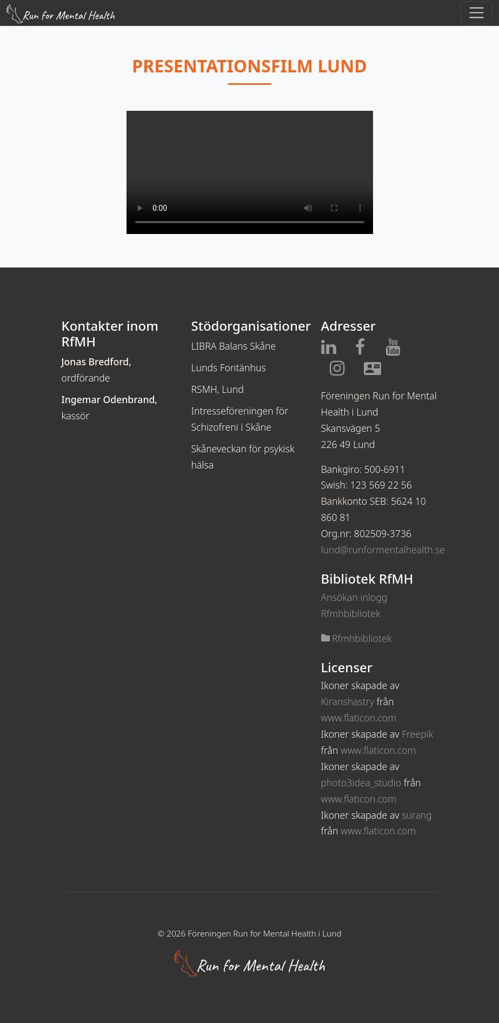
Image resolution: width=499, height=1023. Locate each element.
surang (417, 814)
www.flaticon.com (358, 717)
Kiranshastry (347, 701)
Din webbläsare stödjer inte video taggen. (250, 172)
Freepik (417, 733)
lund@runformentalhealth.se (383, 549)
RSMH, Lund (217, 389)
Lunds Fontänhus (228, 367)
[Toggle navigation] (477, 12)
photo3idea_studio (361, 782)
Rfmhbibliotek (356, 638)
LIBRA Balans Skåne (233, 345)
